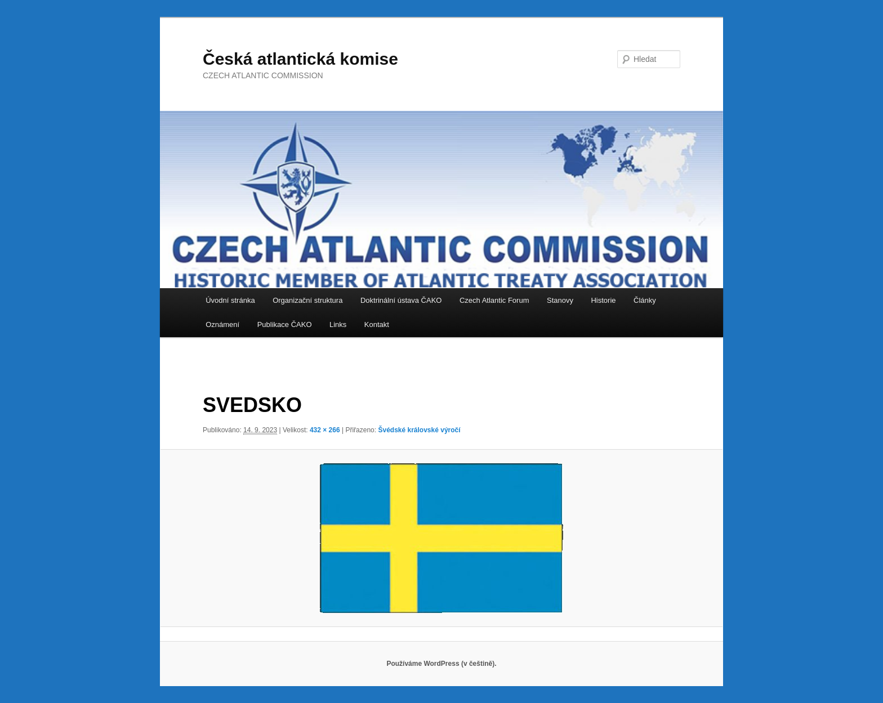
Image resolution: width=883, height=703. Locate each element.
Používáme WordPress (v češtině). (441, 664)
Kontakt (376, 324)
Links (337, 324)
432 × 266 (325, 430)
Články (645, 300)
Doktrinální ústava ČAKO (401, 300)
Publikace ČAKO (284, 324)
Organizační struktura (307, 300)
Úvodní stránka (230, 300)
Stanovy (560, 300)
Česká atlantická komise (300, 59)
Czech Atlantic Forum (494, 300)
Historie (603, 300)
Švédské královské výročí (419, 430)
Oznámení (222, 324)
